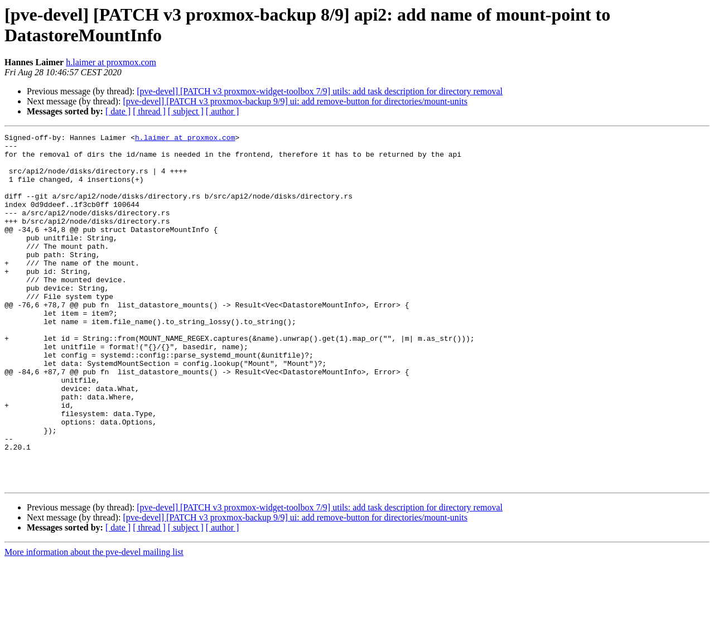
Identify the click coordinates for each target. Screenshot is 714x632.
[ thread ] (149, 111)
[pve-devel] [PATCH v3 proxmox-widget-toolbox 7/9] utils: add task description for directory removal (320, 91)
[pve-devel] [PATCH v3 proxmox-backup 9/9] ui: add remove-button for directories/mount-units (295, 101)
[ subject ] (186, 111)
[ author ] (222, 111)
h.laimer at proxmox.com (111, 62)
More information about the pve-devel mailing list (94, 622)
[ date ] (118, 111)
